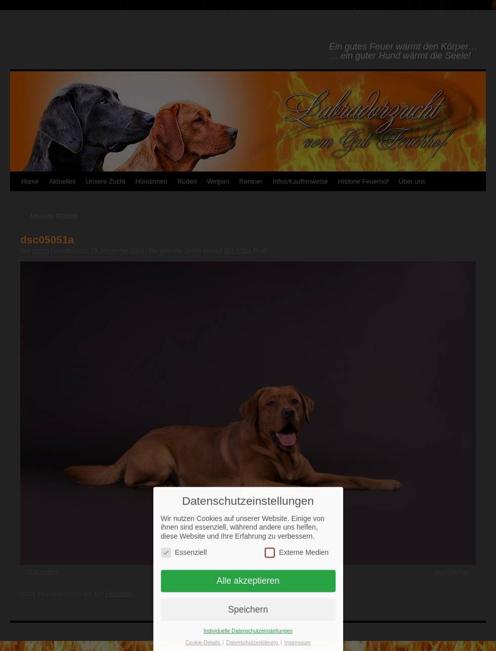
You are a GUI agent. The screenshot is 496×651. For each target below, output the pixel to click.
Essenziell (184, 558)
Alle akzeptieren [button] (248, 587)
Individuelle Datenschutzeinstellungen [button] (248, 637)
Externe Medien (296, 558)
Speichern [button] (248, 616)
